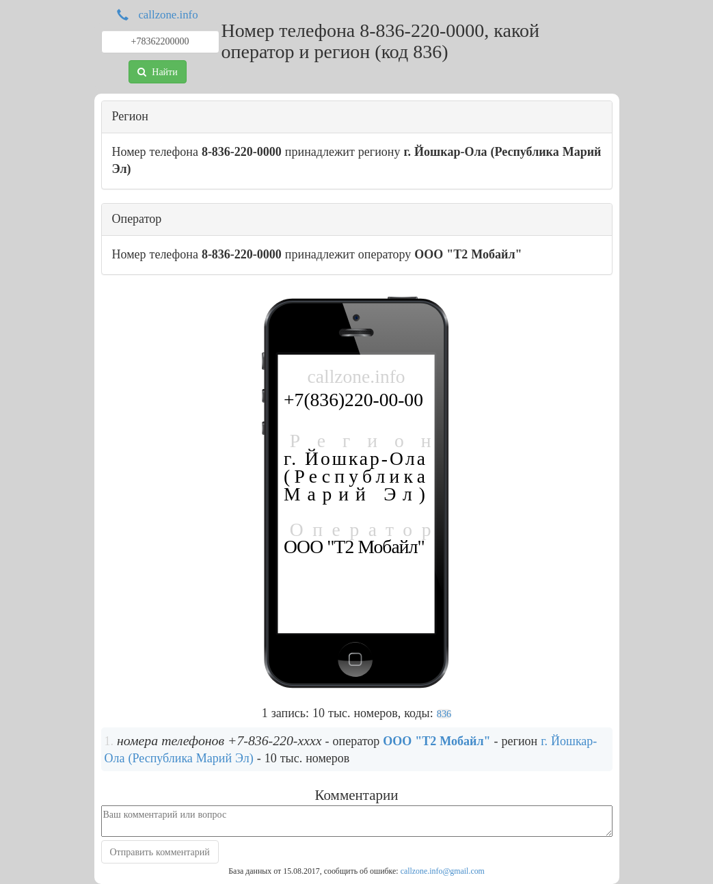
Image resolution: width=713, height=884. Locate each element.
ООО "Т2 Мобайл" (436, 741)
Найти (157, 72)
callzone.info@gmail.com (443, 871)
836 (444, 714)
